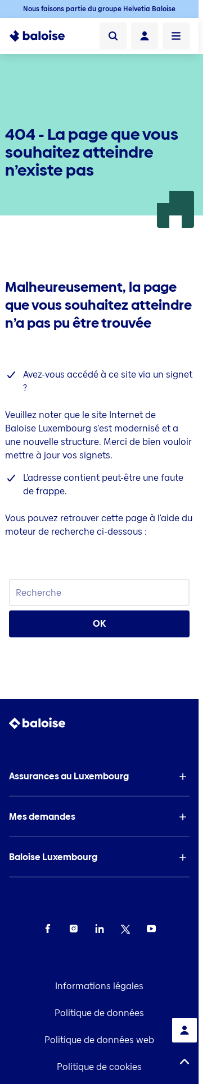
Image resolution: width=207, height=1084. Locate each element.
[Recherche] (113, 35)
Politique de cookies (99, 1066)
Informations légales (99, 986)
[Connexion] (144, 35)
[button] (99, 776)
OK (99, 623)
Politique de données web (99, 1040)
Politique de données (99, 1013)
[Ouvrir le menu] (176, 35)
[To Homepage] (37, 36)
